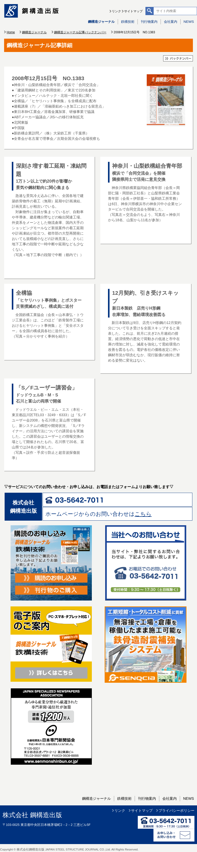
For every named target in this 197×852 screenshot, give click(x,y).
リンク (116, 11)
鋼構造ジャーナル (101, 22)
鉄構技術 (127, 22)
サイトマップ (133, 11)
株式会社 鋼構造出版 (32, 815)
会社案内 (170, 22)
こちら (143, 514)
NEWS (189, 22)
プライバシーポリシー (176, 810)
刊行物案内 (149, 22)
